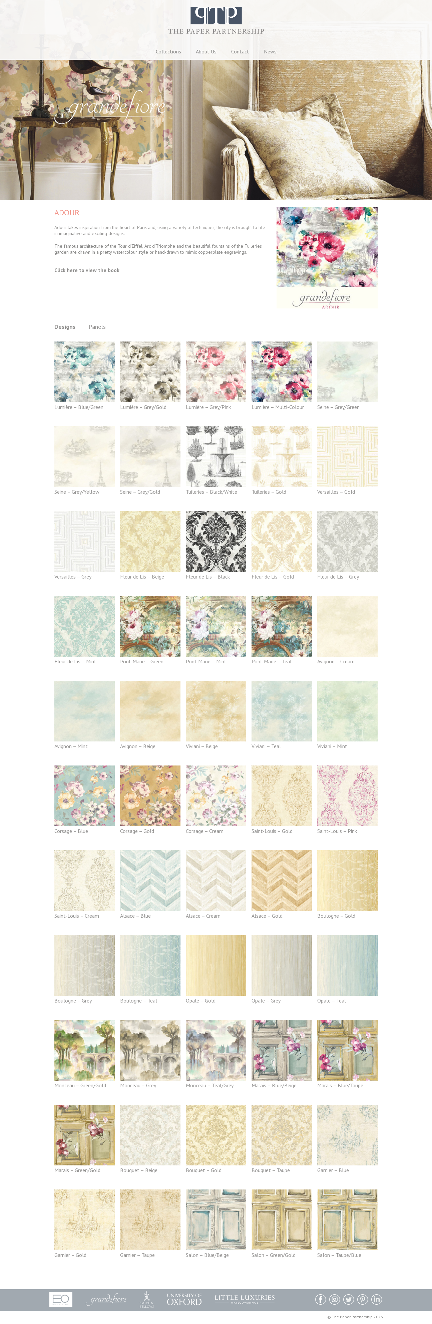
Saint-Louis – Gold (272, 831)
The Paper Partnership (216, 23)
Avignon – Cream (336, 661)
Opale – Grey (266, 1000)
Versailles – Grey (72, 576)
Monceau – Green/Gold (80, 1085)
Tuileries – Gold (269, 491)
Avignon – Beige (137, 746)
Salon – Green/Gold (274, 1255)
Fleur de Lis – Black (208, 576)
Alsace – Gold (267, 915)
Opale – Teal (331, 1000)
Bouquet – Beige (138, 1170)
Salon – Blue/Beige (207, 1255)
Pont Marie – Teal (272, 661)
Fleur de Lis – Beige (142, 576)
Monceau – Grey (138, 1085)
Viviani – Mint (332, 746)
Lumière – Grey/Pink (208, 407)
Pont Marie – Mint (206, 661)
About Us (206, 51)
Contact (240, 51)
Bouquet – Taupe (271, 1170)
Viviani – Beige (202, 746)
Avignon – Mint (71, 746)
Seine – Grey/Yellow (76, 491)
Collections (168, 51)
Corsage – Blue (71, 831)
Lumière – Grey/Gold (143, 407)
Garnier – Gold (70, 1255)
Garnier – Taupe (137, 1255)
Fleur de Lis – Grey (338, 576)
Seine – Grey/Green (338, 407)
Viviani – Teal (266, 746)
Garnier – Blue (333, 1170)
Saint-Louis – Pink (337, 831)
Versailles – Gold (336, 491)
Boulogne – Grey (73, 1000)
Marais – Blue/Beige (274, 1085)
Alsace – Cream (203, 915)
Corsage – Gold (137, 831)
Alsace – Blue (135, 915)
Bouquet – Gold (204, 1170)
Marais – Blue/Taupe (340, 1085)
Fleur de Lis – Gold (273, 576)
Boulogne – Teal (138, 1000)
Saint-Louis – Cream (76, 915)
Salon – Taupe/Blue (339, 1255)
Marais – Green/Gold (77, 1170)
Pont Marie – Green (141, 661)
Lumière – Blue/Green (78, 407)
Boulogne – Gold (336, 915)
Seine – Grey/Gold (140, 491)
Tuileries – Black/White (211, 491)
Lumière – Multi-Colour (278, 407)
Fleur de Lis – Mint (75, 661)
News (270, 51)
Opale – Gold (200, 1000)
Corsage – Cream (205, 831)
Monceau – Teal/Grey (210, 1085)
